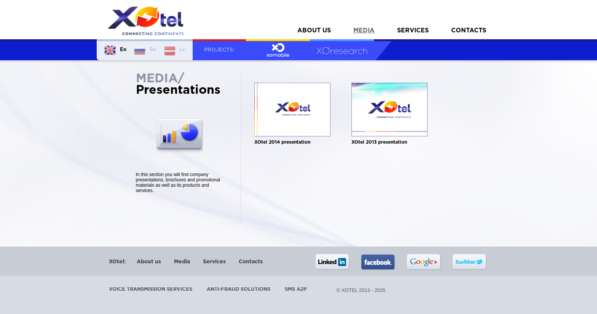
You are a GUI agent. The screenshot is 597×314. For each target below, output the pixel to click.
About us (314, 31)
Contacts (468, 31)
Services (413, 31)
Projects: (219, 50)
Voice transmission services (150, 289)
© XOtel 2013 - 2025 (361, 290)
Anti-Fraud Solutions (238, 289)
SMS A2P (296, 289)
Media (364, 31)
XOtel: (117, 262)
